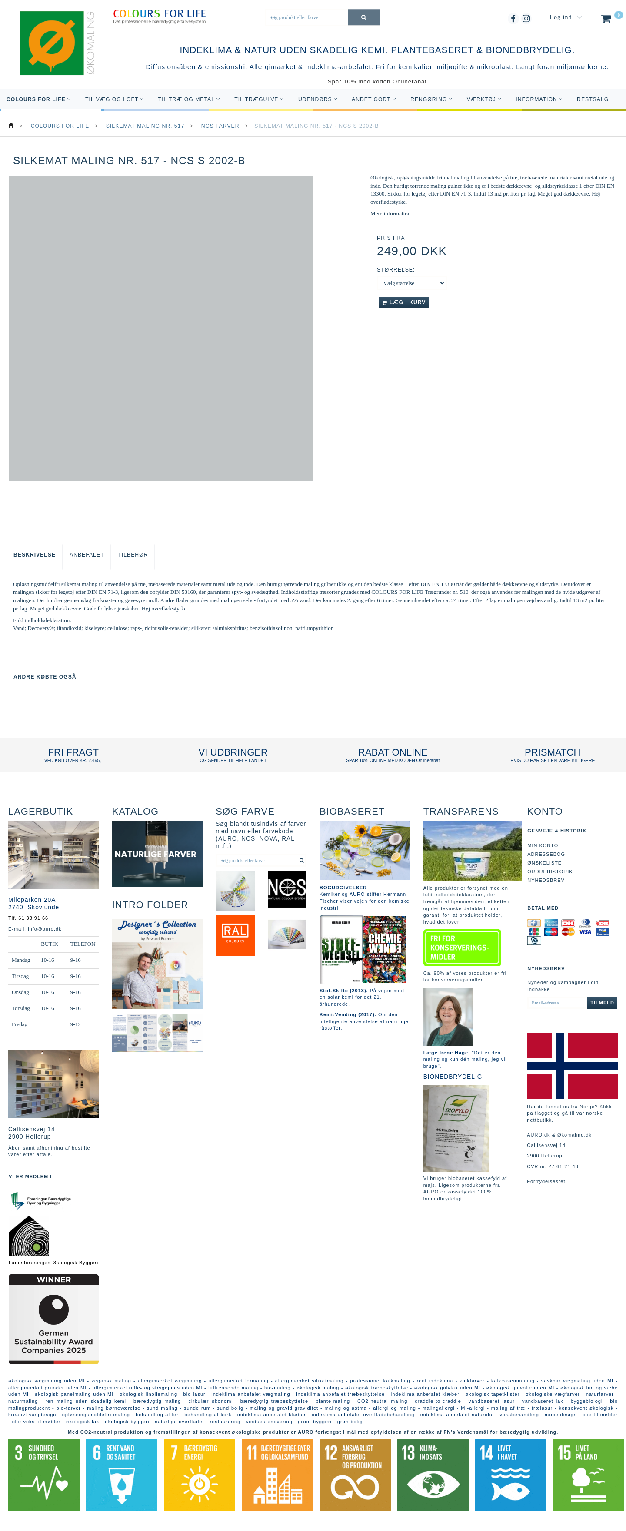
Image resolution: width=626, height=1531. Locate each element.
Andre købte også (45, 677)
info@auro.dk (44, 928)
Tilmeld (602, 1002)
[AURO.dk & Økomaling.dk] (51, 55)
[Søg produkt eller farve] (364, 17)
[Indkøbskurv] (611, 20)
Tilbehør (133, 555)
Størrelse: (396, 270)
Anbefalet (87, 555)
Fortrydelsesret (546, 1181)
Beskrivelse (34, 555)
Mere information (390, 213)
